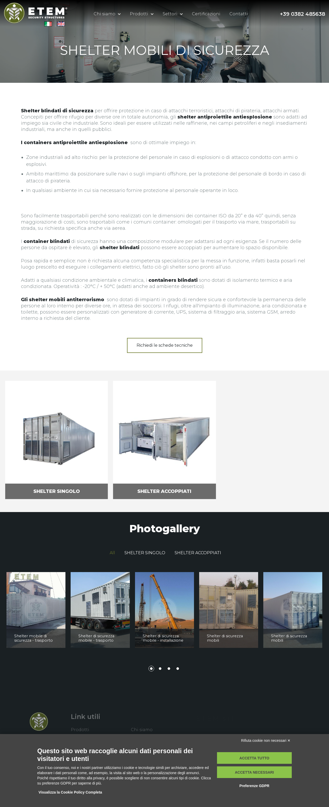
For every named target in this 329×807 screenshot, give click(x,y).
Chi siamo (104, 13)
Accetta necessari (254, 772)
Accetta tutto (255, 758)
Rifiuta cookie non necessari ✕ (265, 740)
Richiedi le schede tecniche (165, 345)
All (112, 553)
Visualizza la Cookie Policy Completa (70, 792)
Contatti (238, 13)
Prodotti (139, 13)
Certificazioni (206, 13)
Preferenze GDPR (254, 786)
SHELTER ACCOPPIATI (198, 553)
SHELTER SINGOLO (144, 553)
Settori (170, 13)
